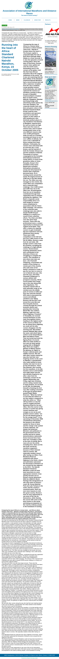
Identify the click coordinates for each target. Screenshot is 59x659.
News (17, 20)
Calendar (27, 20)
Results (47, 20)
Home (10, 20)
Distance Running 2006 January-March (10, 29)
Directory (37, 20)
